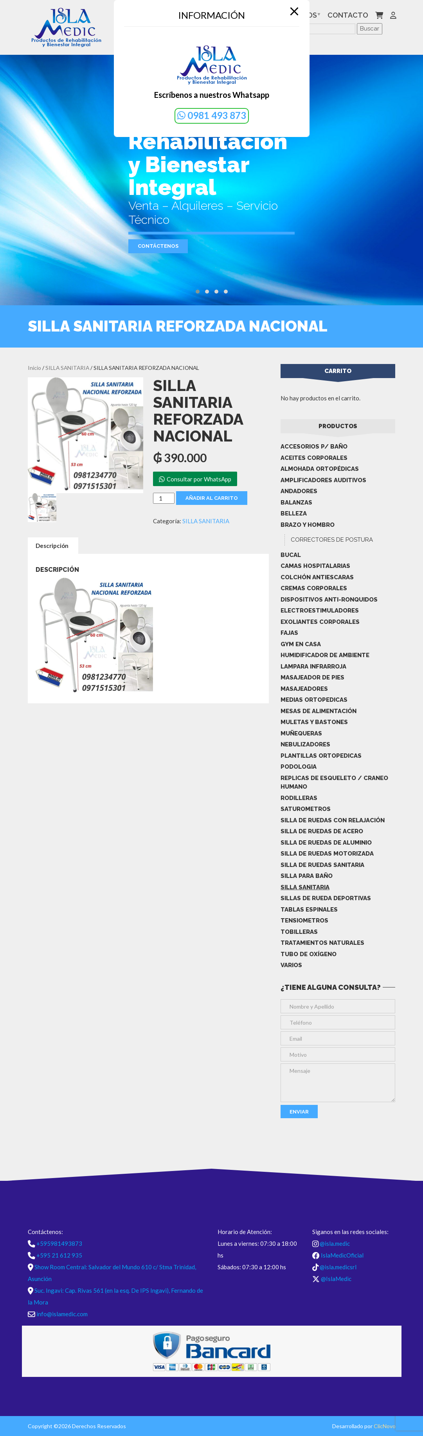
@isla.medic (335, 1243)
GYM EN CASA (301, 644)
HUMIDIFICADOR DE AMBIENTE (325, 655)
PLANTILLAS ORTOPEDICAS (321, 755)
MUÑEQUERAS (301, 733)
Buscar (369, 28)
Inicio (34, 367)
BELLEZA (294, 513)
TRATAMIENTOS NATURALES (322, 942)
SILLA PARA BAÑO (307, 875)
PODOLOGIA (299, 766)
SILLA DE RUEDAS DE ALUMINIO (326, 842)
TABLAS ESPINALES (309, 909)
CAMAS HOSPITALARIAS (315, 565)
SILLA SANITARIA (67, 367)
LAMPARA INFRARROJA (313, 666)
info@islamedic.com (62, 1313)
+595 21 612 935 (59, 1255)
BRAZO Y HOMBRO (308, 524)
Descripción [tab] (52, 545)
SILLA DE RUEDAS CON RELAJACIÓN (333, 820)
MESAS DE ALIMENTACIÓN (318, 711)
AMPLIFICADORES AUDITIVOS (323, 480)
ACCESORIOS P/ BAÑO (314, 446)
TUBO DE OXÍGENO (309, 954)
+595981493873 (59, 1243)
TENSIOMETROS (304, 920)
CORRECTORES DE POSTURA (332, 539)
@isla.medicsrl (338, 1266)
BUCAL (291, 555)
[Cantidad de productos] (163, 498)
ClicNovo (385, 1426)
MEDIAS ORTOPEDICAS (314, 699)
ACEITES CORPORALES (314, 457)
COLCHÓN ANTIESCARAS (317, 577)
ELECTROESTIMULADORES (320, 610)
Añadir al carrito (211, 498)
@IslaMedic (336, 1278)
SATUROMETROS (306, 809)
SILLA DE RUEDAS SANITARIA (322, 864)
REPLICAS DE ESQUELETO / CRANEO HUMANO (334, 783)
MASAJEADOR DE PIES (312, 677)
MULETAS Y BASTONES (314, 722)
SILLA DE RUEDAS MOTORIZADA (327, 853)
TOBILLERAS (299, 931)
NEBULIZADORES (305, 744)
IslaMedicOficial (342, 1255)
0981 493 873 (211, 115)
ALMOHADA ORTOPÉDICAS (320, 468)
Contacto (348, 15)
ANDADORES (299, 491)
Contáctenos (158, 246)
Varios (291, 965)
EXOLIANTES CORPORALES (320, 621)
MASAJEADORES (304, 688)
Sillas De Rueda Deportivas (326, 898)
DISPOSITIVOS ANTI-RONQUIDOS (329, 599)
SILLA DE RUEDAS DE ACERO (322, 831)
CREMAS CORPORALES (314, 588)
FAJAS (289, 632)
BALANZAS (296, 502)
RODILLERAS (299, 798)
